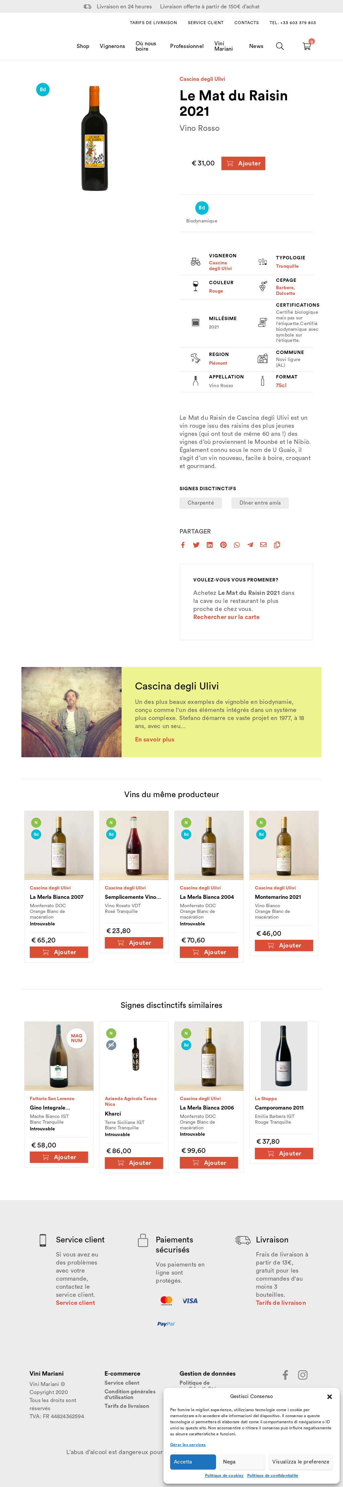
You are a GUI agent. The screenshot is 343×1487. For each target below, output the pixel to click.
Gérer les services (188, 1445)
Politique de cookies (224, 1476)
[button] (329, 1396)
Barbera (285, 288)
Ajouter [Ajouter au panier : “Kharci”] (134, 1163)
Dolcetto (285, 293)
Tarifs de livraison (153, 23)
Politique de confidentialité (272, 1476)
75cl (281, 385)
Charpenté (201, 503)
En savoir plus (155, 739)
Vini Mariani (223, 46)
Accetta (183, 1462)
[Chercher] (280, 46)
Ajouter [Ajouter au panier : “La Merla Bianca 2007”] (59, 952)
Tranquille (287, 266)
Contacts (246, 23)
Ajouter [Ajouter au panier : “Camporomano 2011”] (284, 1154)
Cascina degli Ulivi (202, 79)
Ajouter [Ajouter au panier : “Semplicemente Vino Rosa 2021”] (134, 943)
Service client (206, 23)
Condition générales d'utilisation (130, 1394)
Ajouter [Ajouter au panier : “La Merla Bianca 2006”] (209, 1163)
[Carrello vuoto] (306, 46)
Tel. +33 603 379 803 (293, 23)
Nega (229, 1462)
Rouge (216, 291)
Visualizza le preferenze (300, 1462)
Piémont (218, 363)
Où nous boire (146, 46)
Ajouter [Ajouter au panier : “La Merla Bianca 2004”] (209, 952)
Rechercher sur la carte (226, 617)
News (256, 46)
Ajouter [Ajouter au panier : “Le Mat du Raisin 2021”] (243, 163)
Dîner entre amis (260, 503)
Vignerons (112, 46)
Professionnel (187, 46)
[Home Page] (43, 39)
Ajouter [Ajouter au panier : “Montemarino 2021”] (284, 946)
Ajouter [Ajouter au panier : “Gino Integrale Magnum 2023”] (59, 1157)
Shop (83, 46)
